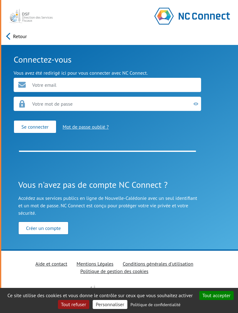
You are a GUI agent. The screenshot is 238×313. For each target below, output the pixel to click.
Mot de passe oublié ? (86, 127)
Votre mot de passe (52, 104)
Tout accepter (216, 295)
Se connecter (35, 127)
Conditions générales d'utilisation (158, 264)
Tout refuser (73, 304)
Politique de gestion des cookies (114, 271)
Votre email (44, 85)
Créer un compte (43, 228)
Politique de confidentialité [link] (155, 304)
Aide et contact (51, 264)
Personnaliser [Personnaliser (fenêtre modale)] (110, 304)
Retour (20, 36)
